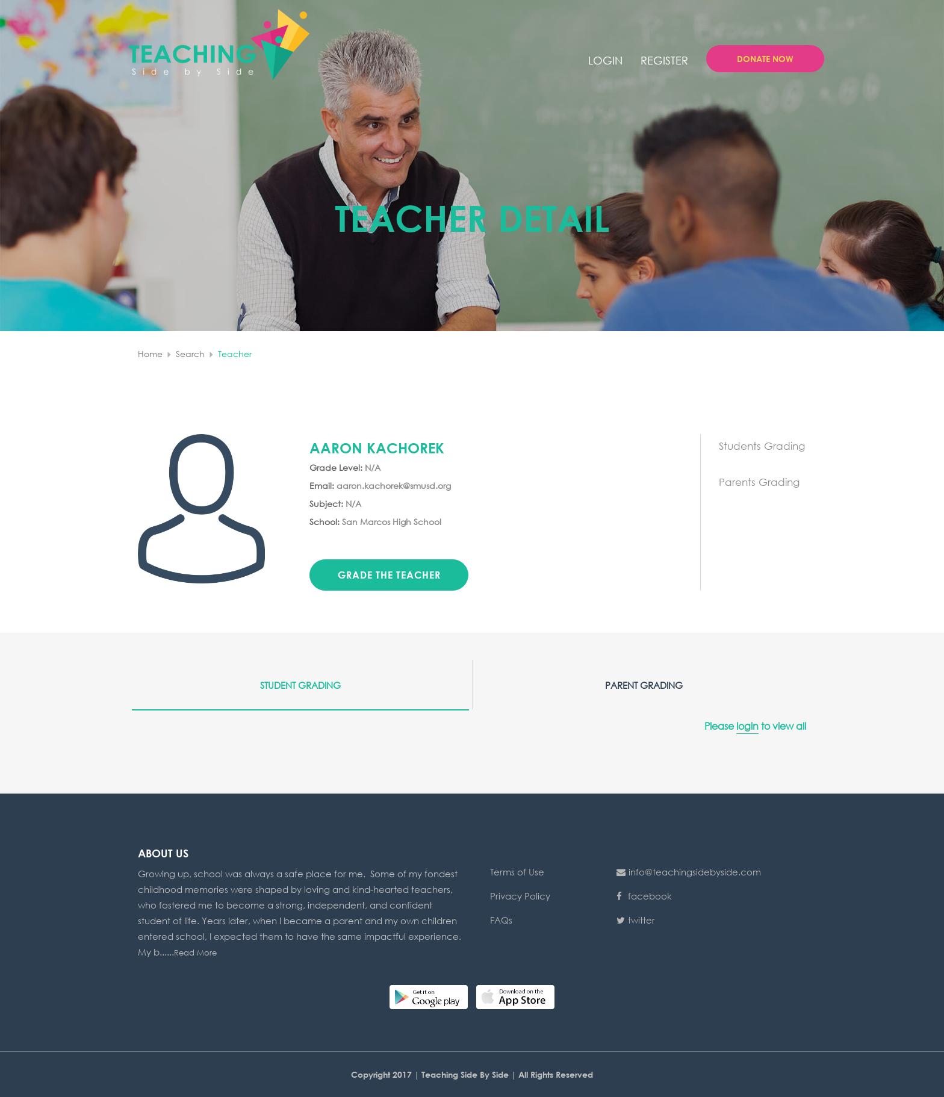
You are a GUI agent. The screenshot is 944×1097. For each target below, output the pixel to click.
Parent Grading (644, 685)
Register (664, 60)
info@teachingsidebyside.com (688, 872)
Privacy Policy (520, 896)
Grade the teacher (389, 574)
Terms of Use (517, 872)
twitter (635, 920)
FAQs (501, 920)
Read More (195, 953)
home (150, 353)
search (190, 353)
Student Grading (300, 685)
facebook (644, 896)
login (605, 60)
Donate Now (765, 59)
